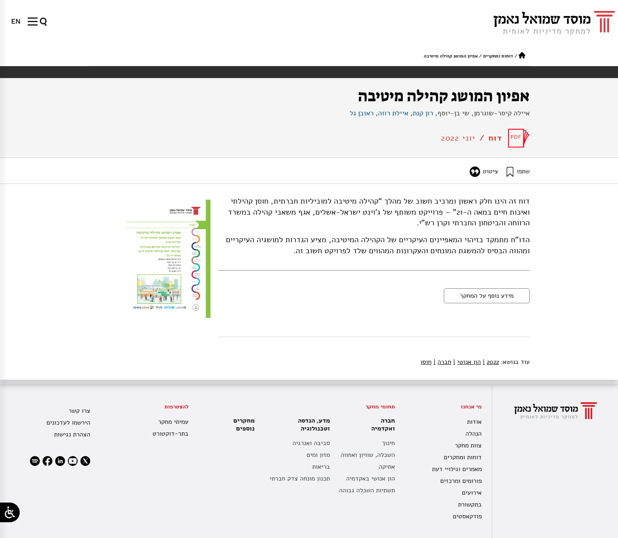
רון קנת (423, 113)
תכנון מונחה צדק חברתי (300, 478)
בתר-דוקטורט (170, 433)
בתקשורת (470, 504)
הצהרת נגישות (72, 434)
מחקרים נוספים (244, 424)
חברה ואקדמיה (381, 424)
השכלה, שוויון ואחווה (368, 455)
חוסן (426, 362)
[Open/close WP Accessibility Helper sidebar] (10, 512)
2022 (491, 362)
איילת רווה (393, 113)
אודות (474, 421)
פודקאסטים (467, 516)
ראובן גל (362, 113)
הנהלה (473, 433)
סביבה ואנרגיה (311, 443)
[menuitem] (15, 21)
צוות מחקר (468, 445)
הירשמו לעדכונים (68, 422)
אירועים (472, 492)
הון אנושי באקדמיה (370, 478)
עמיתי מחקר (173, 421)
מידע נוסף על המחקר (487, 295)
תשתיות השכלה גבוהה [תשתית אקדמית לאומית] (367, 490)
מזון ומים (318, 455)
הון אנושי (467, 362)
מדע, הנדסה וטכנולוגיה (312, 424)
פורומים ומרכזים (461, 481)
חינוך (388, 443)
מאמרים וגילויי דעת (457, 469)
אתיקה (387, 466)
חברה (442, 362)
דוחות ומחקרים (498, 56)
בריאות (321, 466)
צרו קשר (79, 410)
